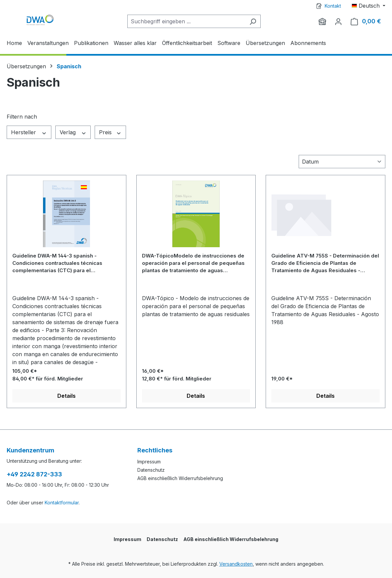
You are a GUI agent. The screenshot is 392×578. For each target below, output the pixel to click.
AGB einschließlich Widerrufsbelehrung (180, 478)
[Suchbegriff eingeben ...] (186, 21)
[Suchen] (253, 21)
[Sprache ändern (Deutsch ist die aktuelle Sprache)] (368, 5)
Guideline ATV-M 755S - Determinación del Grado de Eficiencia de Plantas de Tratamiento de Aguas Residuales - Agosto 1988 (325, 263)
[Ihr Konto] (338, 21)
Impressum (149, 461)
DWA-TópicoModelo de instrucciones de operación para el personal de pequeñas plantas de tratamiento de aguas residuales (193, 263)
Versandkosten (236, 564)
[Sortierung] (342, 161)
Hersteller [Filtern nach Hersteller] (29, 132)
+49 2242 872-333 (34, 474)
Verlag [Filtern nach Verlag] (73, 132)
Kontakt (333, 6)
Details (66, 395)
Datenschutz (151, 470)
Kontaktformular (62, 502)
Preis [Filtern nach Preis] (110, 132)
